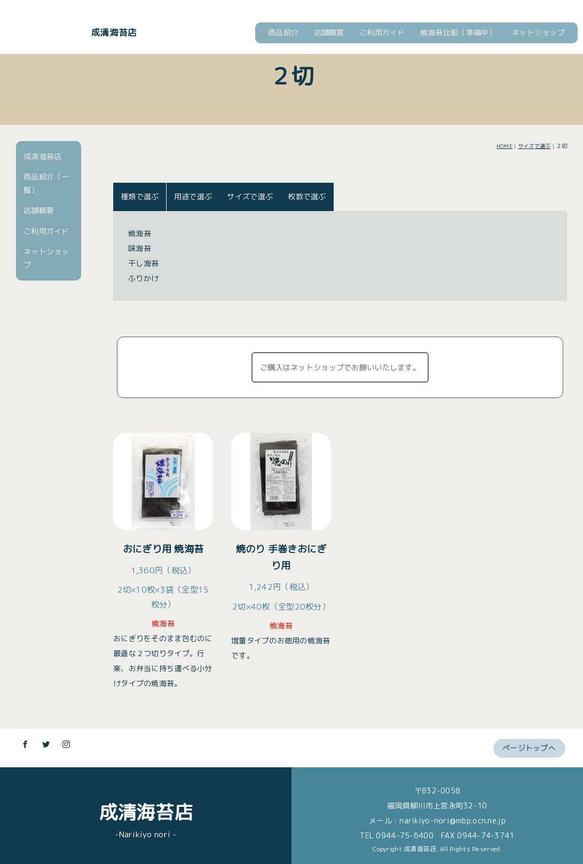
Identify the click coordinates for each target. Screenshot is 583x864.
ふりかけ (143, 278)
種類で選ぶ (140, 196)
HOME (505, 146)
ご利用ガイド (382, 32)
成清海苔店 (114, 32)
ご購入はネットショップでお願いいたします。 (340, 367)
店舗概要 (329, 32)
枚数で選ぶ (307, 196)
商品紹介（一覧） (46, 183)
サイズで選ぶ (534, 146)
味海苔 (139, 248)
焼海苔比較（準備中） (458, 32)
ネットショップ (538, 32)
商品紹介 (283, 32)
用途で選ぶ (193, 196)
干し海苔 (143, 263)
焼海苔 (139, 233)
